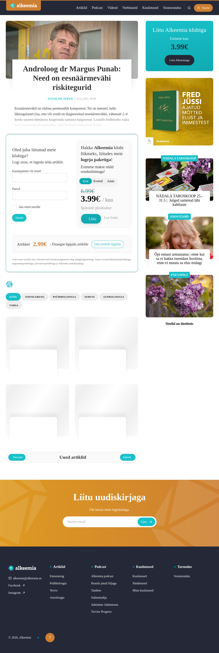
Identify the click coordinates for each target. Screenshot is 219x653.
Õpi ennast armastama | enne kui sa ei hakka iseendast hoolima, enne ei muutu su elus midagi (179, 258)
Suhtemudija (99, 597)
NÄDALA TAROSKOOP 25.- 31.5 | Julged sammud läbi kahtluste (179, 200)
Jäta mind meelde (26, 207)
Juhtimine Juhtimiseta (104, 604)
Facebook (16, 585)
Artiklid (81, 8)
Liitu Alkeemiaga (179, 60)
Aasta (110, 181)
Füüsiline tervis (60, 98)
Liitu (92, 219)
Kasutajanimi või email (26, 171)
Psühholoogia (64, 296)
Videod (112, 8)
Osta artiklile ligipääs (107, 244)
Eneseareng (35, 296)
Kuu (85, 181)
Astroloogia (113, 296)
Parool (16, 188)
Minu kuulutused (143, 590)
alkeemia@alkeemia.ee (25, 578)
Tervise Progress (101, 611)
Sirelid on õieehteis (180, 324)
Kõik (13, 296)
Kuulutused (150, 8)
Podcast (97, 8)
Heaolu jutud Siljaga (104, 583)
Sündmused (140, 583)
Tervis (89, 296)
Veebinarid (129, 8)
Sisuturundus (172, 8)
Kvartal (98, 181)
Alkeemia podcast (102, 576)
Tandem (96, 590)
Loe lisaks (111, 218)
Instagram (16, 592)
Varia (13, 305)
